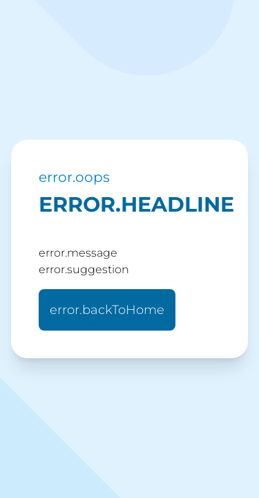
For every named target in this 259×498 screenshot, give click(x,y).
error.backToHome (107, 309)
